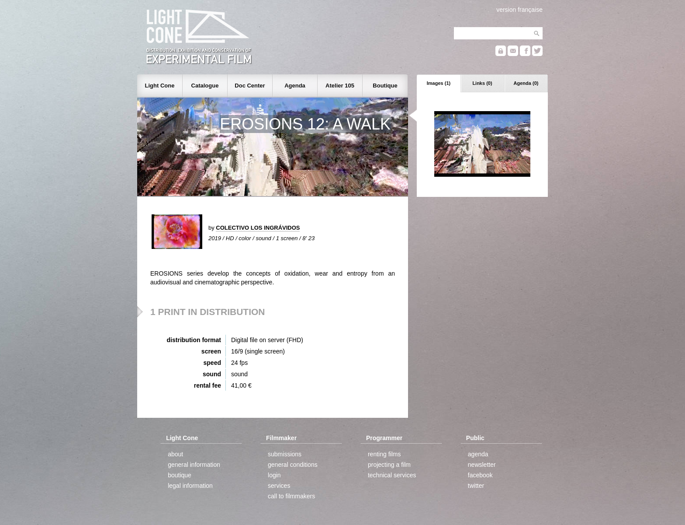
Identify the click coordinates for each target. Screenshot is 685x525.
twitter (476, 485)
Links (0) (482, 83)
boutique (179, 475)
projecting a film (389, 464)
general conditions (293, 464)
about (175, 454)
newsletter (482, 464)
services (279, 485)
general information (194, 464)
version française (519, 9)
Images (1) (438, 83)
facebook (480, 475)
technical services (392, 475)
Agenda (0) (526, 83)
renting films (384, 454)
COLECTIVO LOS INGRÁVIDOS (258, 227)
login (274, 475)
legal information (190, 485)
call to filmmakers (291, 496)
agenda (478, 454)
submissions (284, 454)
